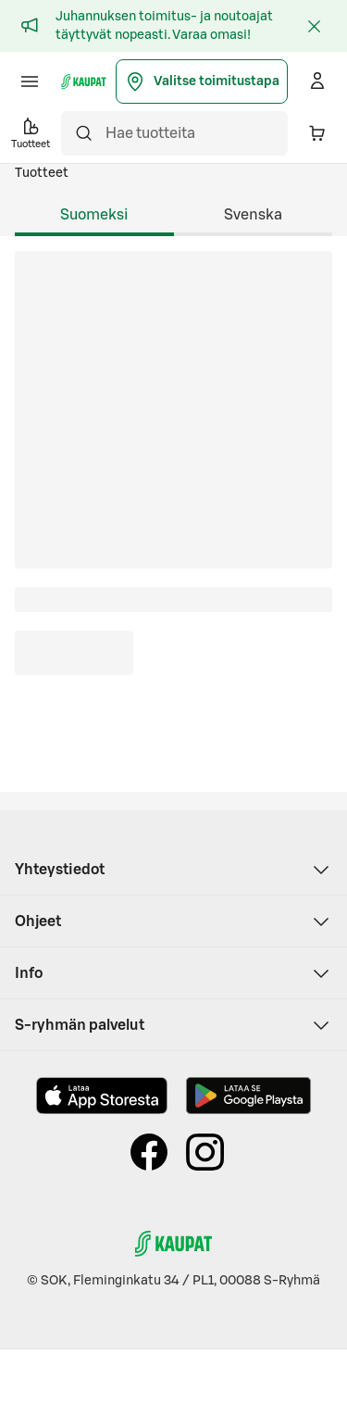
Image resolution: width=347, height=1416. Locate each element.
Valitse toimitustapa (201, 81)
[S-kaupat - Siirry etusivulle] (83, 81)
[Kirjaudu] (317, 81)
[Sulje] (313, 26)
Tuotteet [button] (30, 132)
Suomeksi (94, 214)
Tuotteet (41, 173)
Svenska (253, 214)
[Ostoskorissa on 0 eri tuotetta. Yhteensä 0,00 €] (317, 133)
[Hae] (83, 133)
